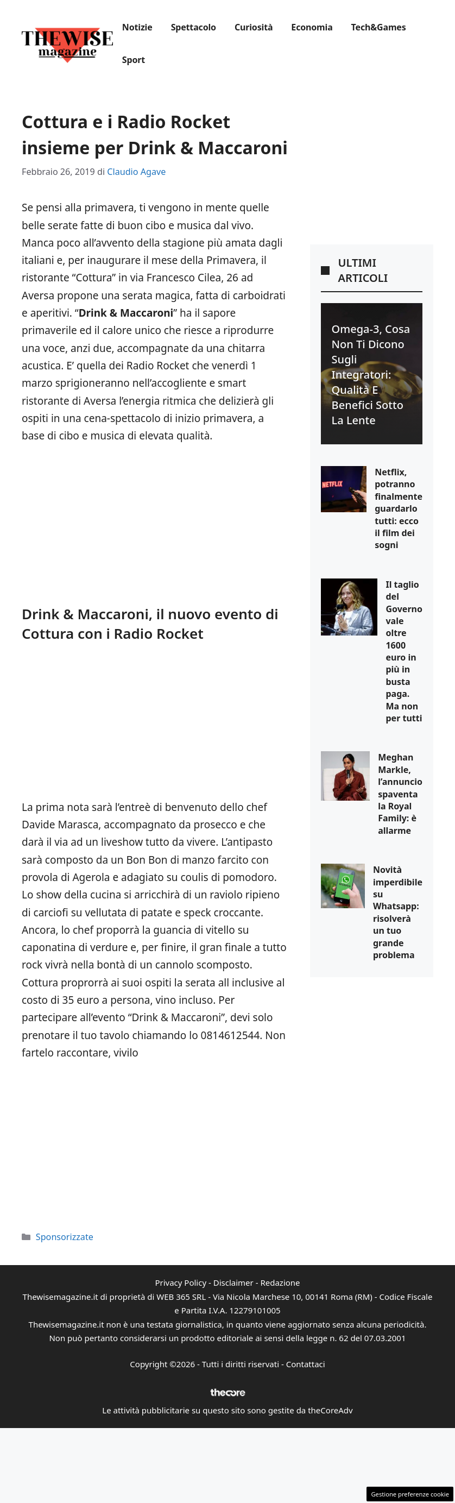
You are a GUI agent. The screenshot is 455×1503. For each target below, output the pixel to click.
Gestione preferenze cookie (410, 1494)
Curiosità (254, 27)
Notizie (137, 27)
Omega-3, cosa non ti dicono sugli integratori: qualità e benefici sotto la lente (371, 374)
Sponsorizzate (64, 1237)
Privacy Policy (180, 1282)
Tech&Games (378, 27)
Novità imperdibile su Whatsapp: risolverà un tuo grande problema (397, 912)
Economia (311, 27)
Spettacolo (193, 27)
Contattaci (305, 1364)
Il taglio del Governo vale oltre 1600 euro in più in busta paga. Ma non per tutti (404, 651)
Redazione (280, 1282)
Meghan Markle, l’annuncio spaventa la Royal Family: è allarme (400, 793)
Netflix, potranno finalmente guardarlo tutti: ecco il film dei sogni (398, 508)
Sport (133, 60)
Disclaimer (233, 1282)
